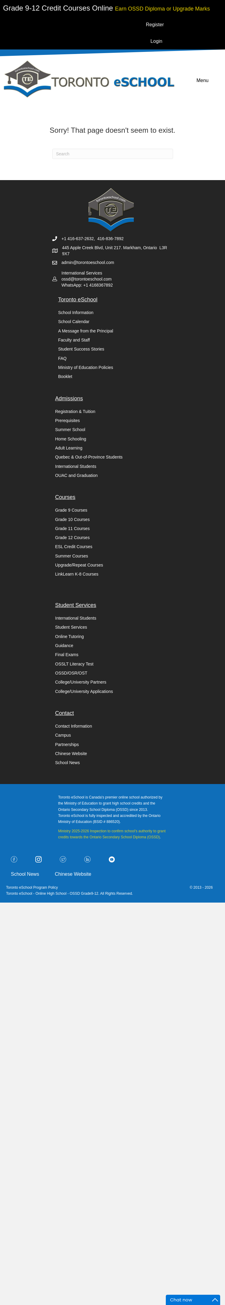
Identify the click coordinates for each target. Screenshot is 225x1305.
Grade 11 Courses (72, 528)
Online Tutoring (69, 636)
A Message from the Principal (85, 331)
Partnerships (67, 744)
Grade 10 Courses (72, 519)
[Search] (112, 154)
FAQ (62, 358)
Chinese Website (71, 753)
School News (67, 762)
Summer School (70, 429)
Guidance (64, 645)
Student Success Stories (81, 349)
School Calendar (74, 321)
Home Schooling (70, 439)
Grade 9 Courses (71, 510)
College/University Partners (81, 682)
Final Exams (67, 654)
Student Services (71, 627)
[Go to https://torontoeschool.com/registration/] (59, 8)
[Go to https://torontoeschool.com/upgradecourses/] (162, 8)
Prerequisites (67, 420)
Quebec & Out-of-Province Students (89, 457)
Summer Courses (71, 556)
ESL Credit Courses (73, 546)
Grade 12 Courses (72, 537)
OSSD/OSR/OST (71, 673)
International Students (75, 466)
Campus (63, 735)
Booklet (65, 376)
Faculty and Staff (74, 340)
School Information (76, 312)
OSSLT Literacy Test (74, 664)
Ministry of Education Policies (85, 367)
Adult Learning (68, 448)
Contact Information (73, 726)
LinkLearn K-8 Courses (76, 574)
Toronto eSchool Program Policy (32, 887)
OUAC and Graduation (76, 475)
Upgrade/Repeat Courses (79, 565)
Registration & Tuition (75, 411)
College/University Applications (84, 691)
